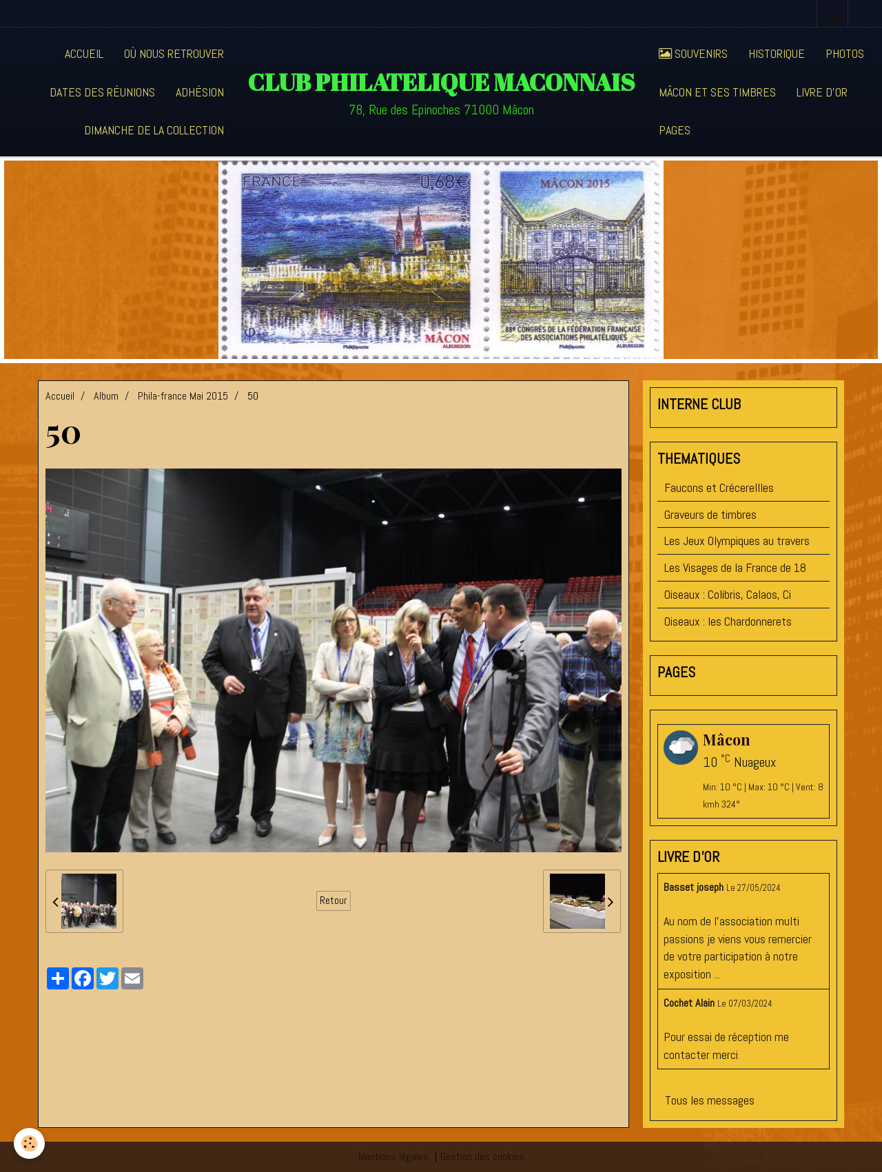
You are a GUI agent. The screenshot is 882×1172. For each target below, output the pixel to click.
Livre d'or (822, 92)
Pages (674, 130)
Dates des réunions (102, 92)
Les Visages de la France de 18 (735, 567)
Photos (844, 53)
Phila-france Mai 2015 (183, 396)
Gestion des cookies (482, 1156)
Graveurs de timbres (710, 514)
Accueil (84, 53)
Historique (776, 53)
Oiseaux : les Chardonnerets (728, 621)
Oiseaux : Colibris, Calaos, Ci (727, 594)
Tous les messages (710, 1100)
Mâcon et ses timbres (717, 92)
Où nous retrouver (174, 53)
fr (862, 13)
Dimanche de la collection (154, 130)
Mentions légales (393, 1156)
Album (106, 396)
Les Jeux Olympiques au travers (737, 540)
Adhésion (200, 92)
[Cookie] (29, 1143)
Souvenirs (693, 53)
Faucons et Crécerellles (719, 487)
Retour (333, 900)
